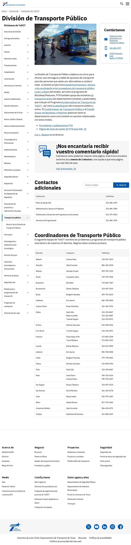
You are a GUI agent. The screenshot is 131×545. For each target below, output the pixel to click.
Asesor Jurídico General (13, 119)
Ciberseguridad (106, 465)
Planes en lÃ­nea (41, 456)
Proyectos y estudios (75, 456)
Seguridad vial (105, 452)
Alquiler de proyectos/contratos (47, 461)
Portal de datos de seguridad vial (113, 456)
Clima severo (105, 461)
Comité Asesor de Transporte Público (63, 109)
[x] (88, 526)
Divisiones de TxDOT (30, 11)
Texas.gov (71, 504)
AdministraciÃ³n (8, 452)
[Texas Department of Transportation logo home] (14, 3)
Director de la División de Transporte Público (15, 226)
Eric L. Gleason (42, 134)
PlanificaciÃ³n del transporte (78, 461)
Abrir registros (40, 482)
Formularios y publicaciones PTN (56, 125)
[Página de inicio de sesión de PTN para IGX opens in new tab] (62, 129)
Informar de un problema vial (46, 486)
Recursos (38, 452)
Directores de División (12, 32)
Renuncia (82, 538)
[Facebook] (120, 526)
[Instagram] (112, 526)
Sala (3, 482)
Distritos (5, 456)
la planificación (60, 105)
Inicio (4, 11)
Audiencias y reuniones (76, 452)
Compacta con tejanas (43, 507)
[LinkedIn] (104, 526)
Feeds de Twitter (8, 486)
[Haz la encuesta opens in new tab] (66, 168)
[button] (122, 3)
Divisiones (6, 461)
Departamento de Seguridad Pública (81, 482)
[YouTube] (96, 526)
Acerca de (13, 11)
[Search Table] (98, 185)
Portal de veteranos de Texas (78, 495)
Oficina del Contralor (75, 499)
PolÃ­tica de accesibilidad (100, 538)
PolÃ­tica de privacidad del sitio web (65, 541)
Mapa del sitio (7, 465)
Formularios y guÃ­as (42, 465)
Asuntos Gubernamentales (14, 126)
